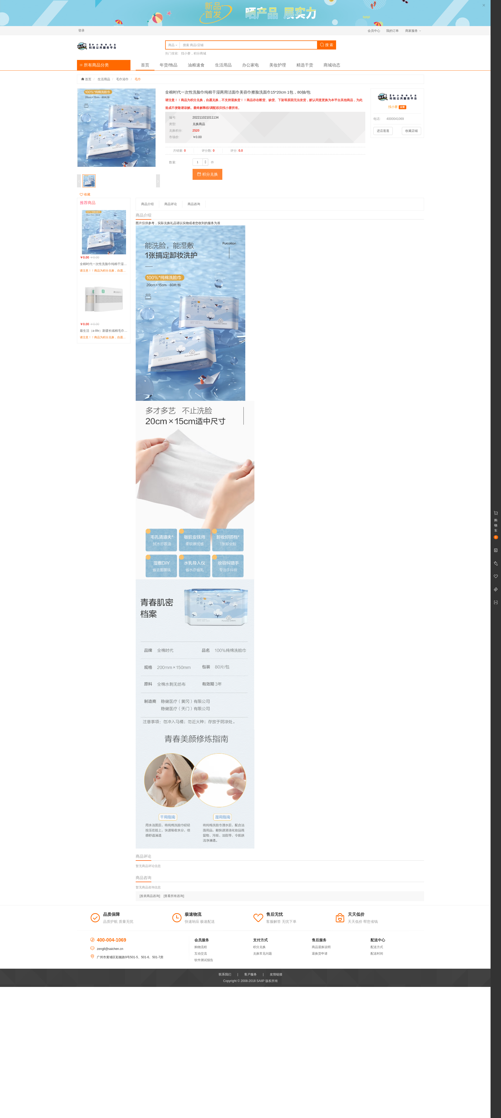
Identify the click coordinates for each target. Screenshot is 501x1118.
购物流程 (200, 947)
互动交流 (200, 953)
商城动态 (332, 65)
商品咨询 (194, 204)
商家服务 (413, 31)
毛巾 (138, 79)
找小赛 (393, 107)
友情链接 (276, 974)
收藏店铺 (411, 131)
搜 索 (326, 45)
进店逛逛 (383, 131)
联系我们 (225, 974)
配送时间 (377, 953)
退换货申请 (319, 953)
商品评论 (170, 204)
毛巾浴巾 (122, 79)
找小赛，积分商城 (193, 53)
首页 (145, 65)
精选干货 (304, 65)
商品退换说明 (321, 947)
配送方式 (377, 947)
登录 (81, 30)
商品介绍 (147, 204)
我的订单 (392, 31)
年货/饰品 (168, 65)
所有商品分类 (94, 65)
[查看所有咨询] (174, 896)
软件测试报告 (203, 960)
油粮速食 (196, 65)
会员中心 (374, 31)
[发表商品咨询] (150, 896)
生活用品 (223, 65)
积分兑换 (207, 174)
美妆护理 (277, 65)
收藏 (85, 194)
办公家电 (250, 65)
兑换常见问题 (262, 953)
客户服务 (250, 974)
